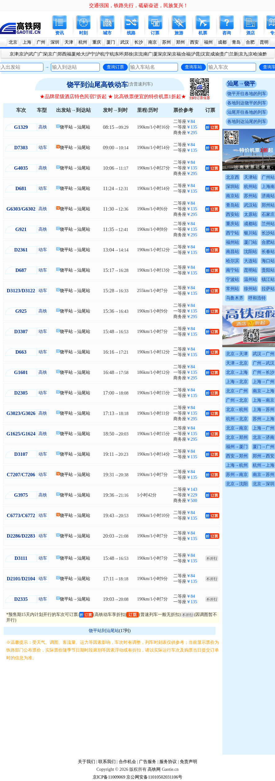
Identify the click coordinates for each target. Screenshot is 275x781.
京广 (52, 54)
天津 (68, 42)
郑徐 (128, 54)
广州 (41, 42)
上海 (27, 42)
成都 (222, 42)
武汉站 (250, 205)
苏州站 (250, 196)
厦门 (110, 42)
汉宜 (205, 54)
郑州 (180, 42)
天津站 (250, 177)
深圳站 (232, 186)
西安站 (232, 214)
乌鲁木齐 (234, 298)
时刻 (83, 33)
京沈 (138, 54)
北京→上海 (237, 372)
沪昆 (195, 54)
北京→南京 (237, 428)
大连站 (250, 261)
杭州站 (250, 186)
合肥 (250, 42)
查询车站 (193, 66)
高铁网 (154, 769)
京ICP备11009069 (109, 777)
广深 (42, 54)
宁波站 (232, 279)
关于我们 (86, 761)
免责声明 (188, 761)
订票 (155, 33)
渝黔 (262, 54)
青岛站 (232, 205)
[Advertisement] (113, 708)
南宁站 (232, 270)
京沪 (23, 54)
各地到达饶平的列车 (246, 103)
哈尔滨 (232, 261)
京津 (14, 54)
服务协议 (168, 761)
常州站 (232, 288)
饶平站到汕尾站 (104, 630)
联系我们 (107, 761)
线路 (131, 33)
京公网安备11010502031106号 (154, 777)
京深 (166, 54)
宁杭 (109, 54)
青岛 (236, 42)
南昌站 (232, 251)
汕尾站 (83, 127)
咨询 (226, 33)
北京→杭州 (237, 409)
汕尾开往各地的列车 (246, 112)
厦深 (157, 54)
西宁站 (232, 233)
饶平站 (66, 127)
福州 (208, 42)
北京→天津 (237, 353)
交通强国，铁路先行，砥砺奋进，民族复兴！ (138, 5)
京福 (176, 54)
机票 (202, 33)
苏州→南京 (237, 474)
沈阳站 (250, 251)
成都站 (250, 223)
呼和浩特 (257, 298)
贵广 (224, 54)
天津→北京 (237, 363)
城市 (107, 33)
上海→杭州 (237, 465)
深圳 (55, 42)
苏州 (166, 42)
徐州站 (250, 288)
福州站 (232, 242)
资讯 (59, 33)
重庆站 (232, 223)
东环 (119, 54)
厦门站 (250, 242)
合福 (186, 54)
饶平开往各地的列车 (246, 93)
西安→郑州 (237, 456)
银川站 (250, 233)
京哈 (253, 54)
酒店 (250, 33)
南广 (148, 54)
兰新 (233, 54)
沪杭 (100, 54)
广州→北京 (237, 400)
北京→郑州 (237, 437)
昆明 (264, 42)
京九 (243, 54)
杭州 (82, 42)
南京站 (232, 196)
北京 (13, 42)
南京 (152, 42)
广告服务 (147, 761)
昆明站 (250, 270)
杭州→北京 (237, 419)
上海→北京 (237, 381)
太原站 (250, 214)
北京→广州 (237, 391)
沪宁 (90, 54)
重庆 (96, 42)
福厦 (71, 54)
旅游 (179, 33)
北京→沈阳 (237, 484)
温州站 (250, 279)
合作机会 (127, 761)
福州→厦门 (237, 446)
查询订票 (115, 66)
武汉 (124, 42)
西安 (194, 42)
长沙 (138, 42)
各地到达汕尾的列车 (246, 121)
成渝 (215, 54)
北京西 (232, 177)
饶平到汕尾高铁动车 (97, 85)
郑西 (62, 54)
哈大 (81, 54)
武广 (33, 54)
